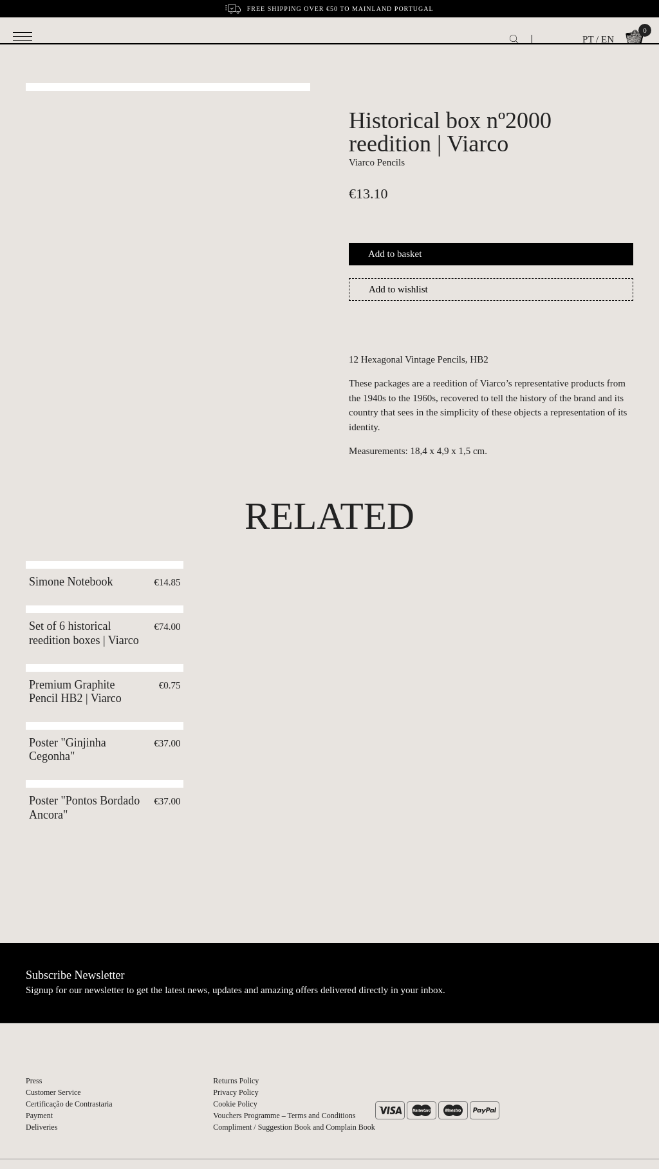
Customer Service (53, 1092)
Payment (39, 1115)
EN (607, 39)
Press (34, 1080)
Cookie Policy (235, 1103)
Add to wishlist (398, 289)
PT (587, 39)
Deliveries (41, 1127)
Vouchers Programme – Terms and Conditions (284, 1115)
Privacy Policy (235, 1092)
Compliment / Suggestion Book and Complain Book (294, 1127)
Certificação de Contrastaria (69, 1103)
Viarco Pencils (377, 162)
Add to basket (395, 254)
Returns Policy (236, 1080)
